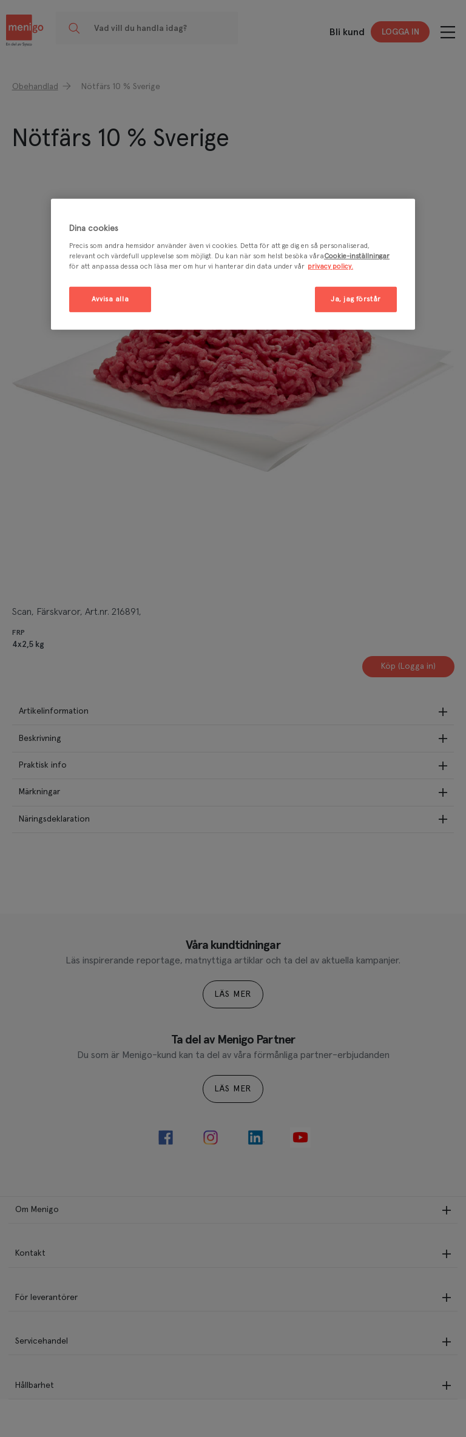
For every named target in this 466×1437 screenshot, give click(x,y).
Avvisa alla (110, 299)
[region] (233, 264)
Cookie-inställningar (357, 256)
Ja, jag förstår (356, 299)
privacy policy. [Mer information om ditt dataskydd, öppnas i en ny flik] (330, 266)
